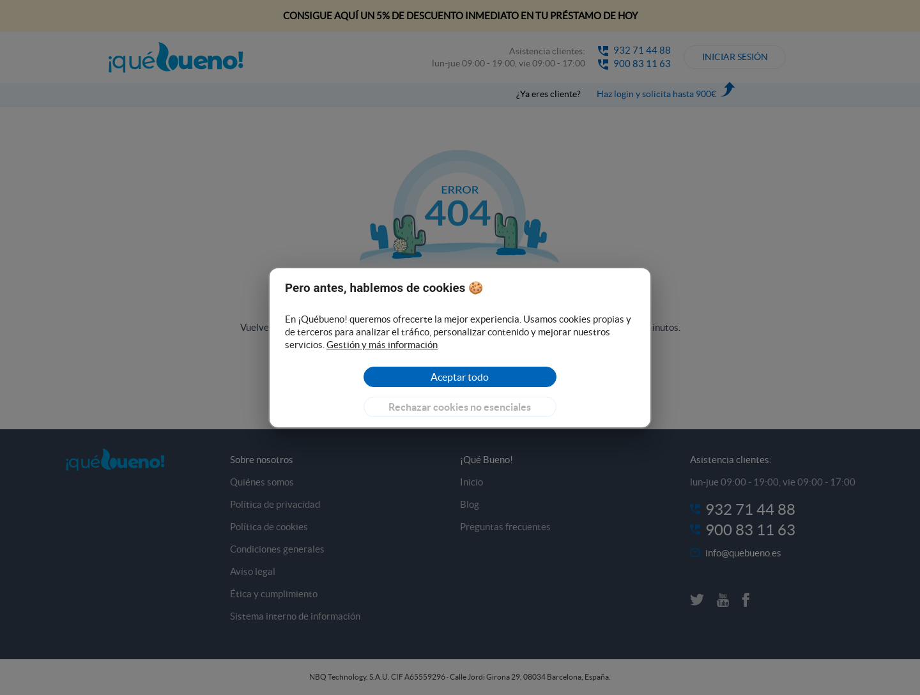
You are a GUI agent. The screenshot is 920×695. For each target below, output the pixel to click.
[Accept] (460, 377)
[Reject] (460, 407)
